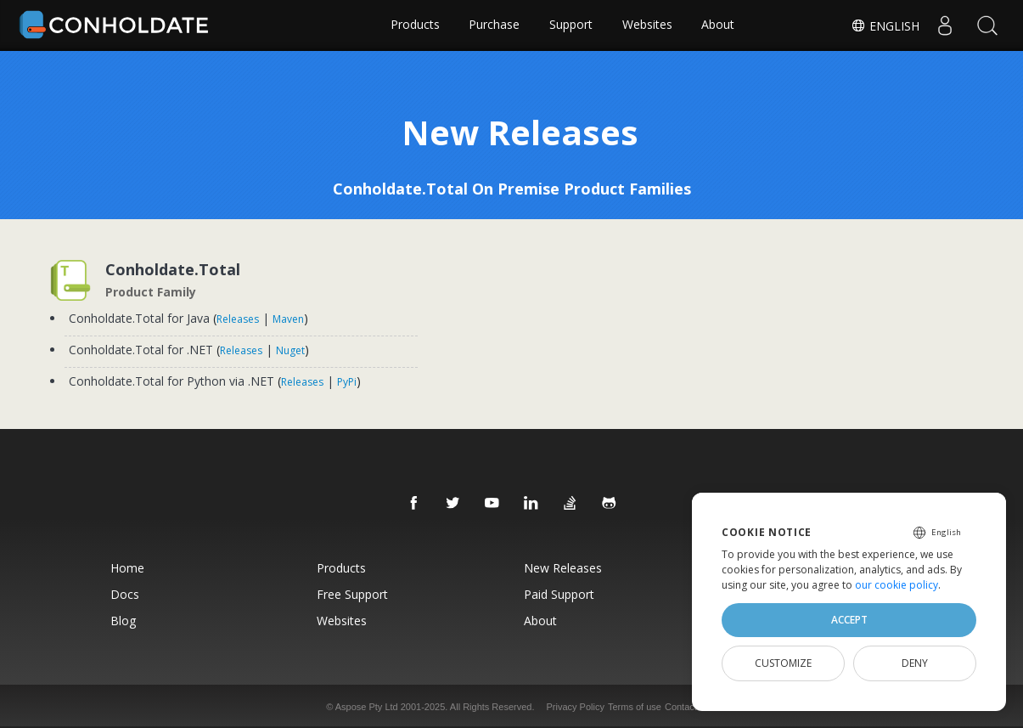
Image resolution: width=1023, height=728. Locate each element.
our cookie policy (896, 585)
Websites (647, 25)
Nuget (292, 350)
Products (414, 25)
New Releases (564, 567)
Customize (783, 663)
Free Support (349, 593)
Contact (681, 706)
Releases (239, 319)
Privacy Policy (575, 706)
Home (121, 567)
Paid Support (560, 593)
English (885, 26)
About (718, 25)
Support (571, 25)
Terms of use (634, 706)
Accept (849, 619)
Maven (290, 319)
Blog (116, 620)
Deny (915, 663)
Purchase (494, 25)
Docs (118, 593)
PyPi (348, 382)
